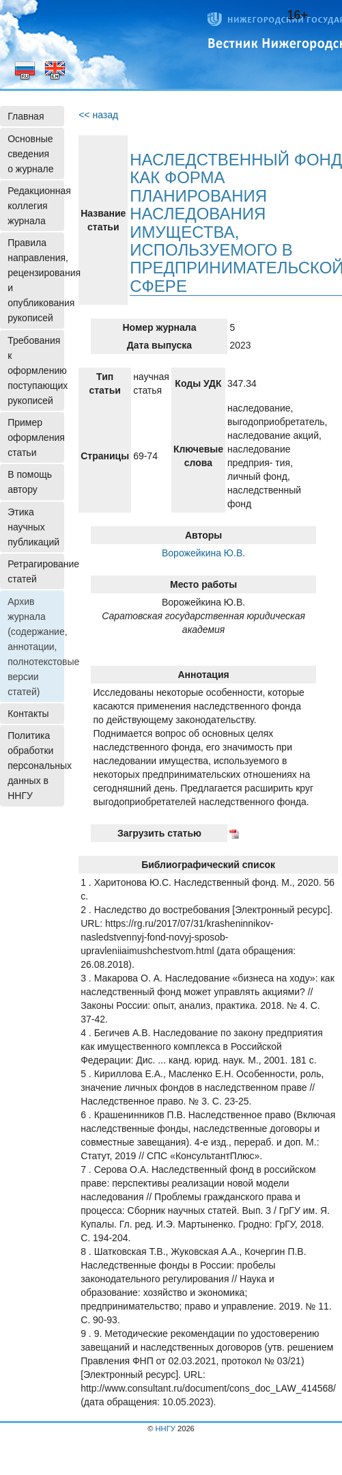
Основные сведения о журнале (30, 153)
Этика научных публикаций (33, 526)
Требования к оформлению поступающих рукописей (36, 370)
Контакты (28, 713)
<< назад (98, 114)
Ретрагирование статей (36, 571)
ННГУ (165, 1428)
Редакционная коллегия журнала (36, 205)
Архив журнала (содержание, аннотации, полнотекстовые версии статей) (36, 646)
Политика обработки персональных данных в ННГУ (36, 765)
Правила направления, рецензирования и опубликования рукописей (36, 280)
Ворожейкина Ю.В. (203, 552)
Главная (26, 116)
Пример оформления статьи (36, 437)
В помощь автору (30, 482)
